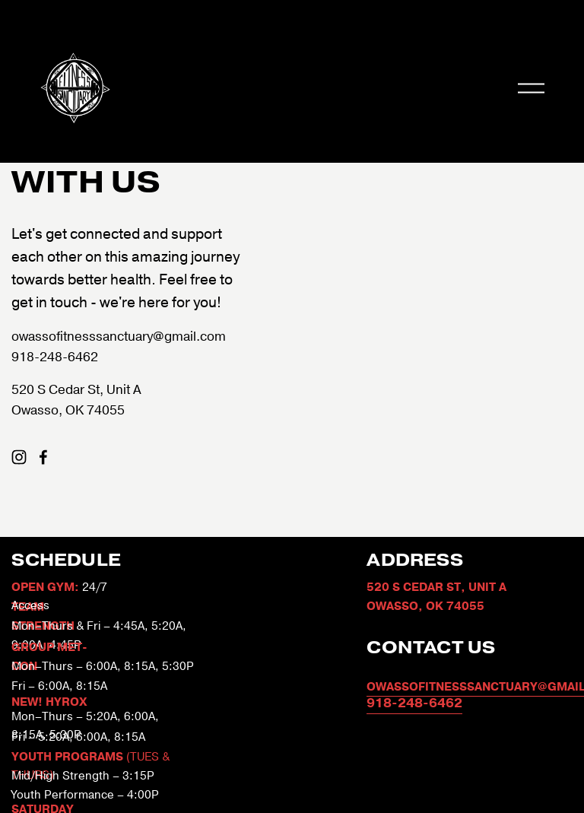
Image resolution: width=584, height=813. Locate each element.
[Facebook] (43, 457)
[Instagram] (19, 457)
